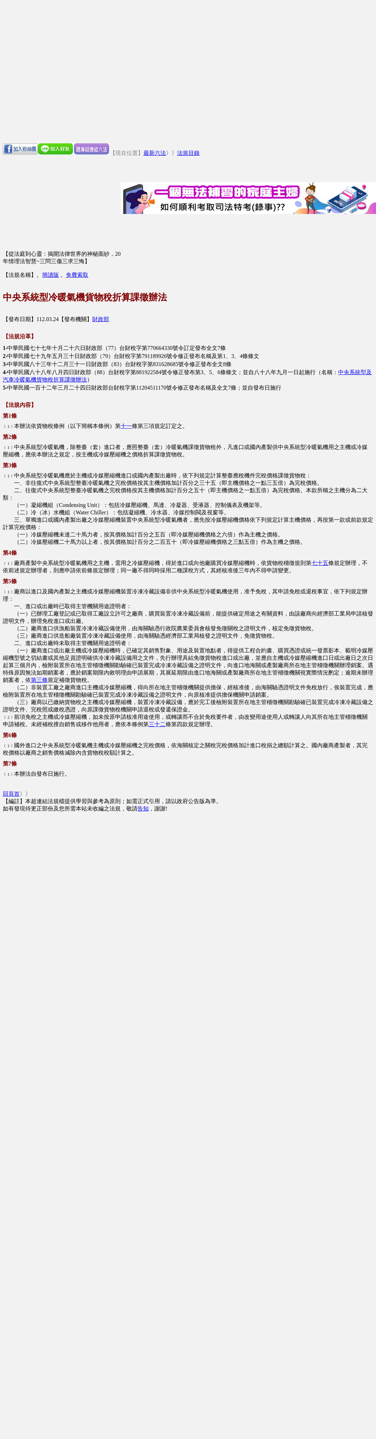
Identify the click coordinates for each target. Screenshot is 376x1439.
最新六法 (154, 153)
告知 (143, 809)
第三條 (39, 680)
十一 (126, 426)
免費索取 (77, 275)
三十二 (157, 724)
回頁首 (11, 794)
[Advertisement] (66, 71)
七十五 (319, 563)
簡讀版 (50, 275)
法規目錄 (188, 153)
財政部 (100, 319)
